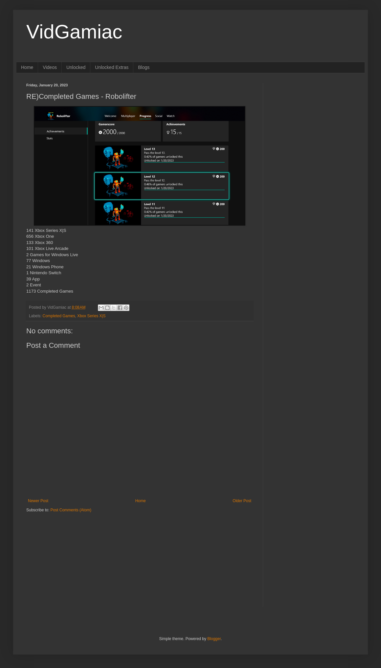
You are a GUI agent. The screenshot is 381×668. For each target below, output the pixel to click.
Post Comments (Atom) (70, 510)
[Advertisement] (67, 554)
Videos (50, 67)
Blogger (214, 638)
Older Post (242, 501)
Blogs (143, 67)
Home (27, 67)
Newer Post (38, 501)
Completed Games (59, 316)
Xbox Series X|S (91, 316)
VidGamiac (74, 32)
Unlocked (75, 67)
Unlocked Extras (111, 67)
